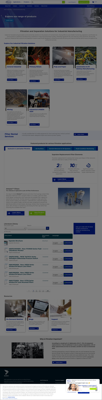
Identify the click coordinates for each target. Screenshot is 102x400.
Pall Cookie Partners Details (10, 398)
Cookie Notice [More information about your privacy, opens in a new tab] (11, 397)
